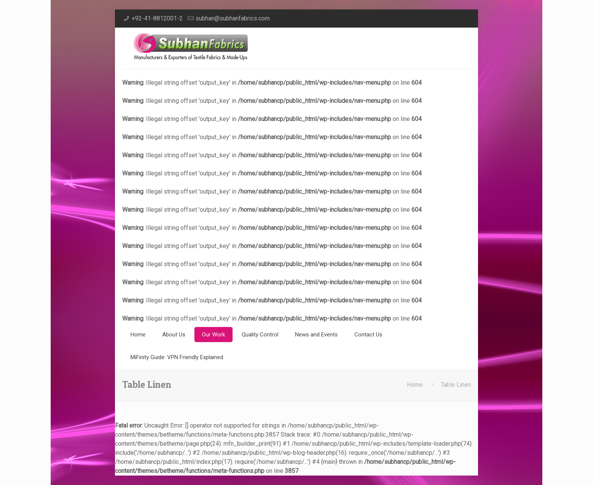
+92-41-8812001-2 (157, 18)
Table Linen (456, 384)
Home (415, 384)
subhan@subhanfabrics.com (233, 18)
